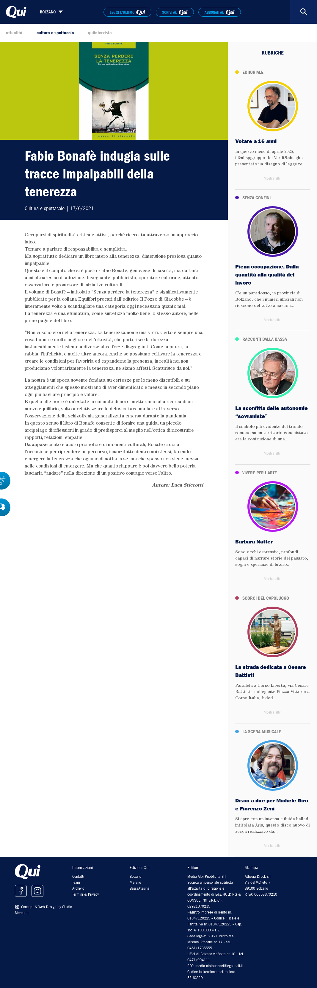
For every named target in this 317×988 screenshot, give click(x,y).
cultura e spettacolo (55, 32)
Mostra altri (272, 178)
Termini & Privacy (85, 894)
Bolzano (135, 876)
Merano (135, 882)
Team (76, 882)
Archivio (78, 888)
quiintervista (100, 32)
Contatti (78, 876)
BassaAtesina (139, 888)
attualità (14, 32)
